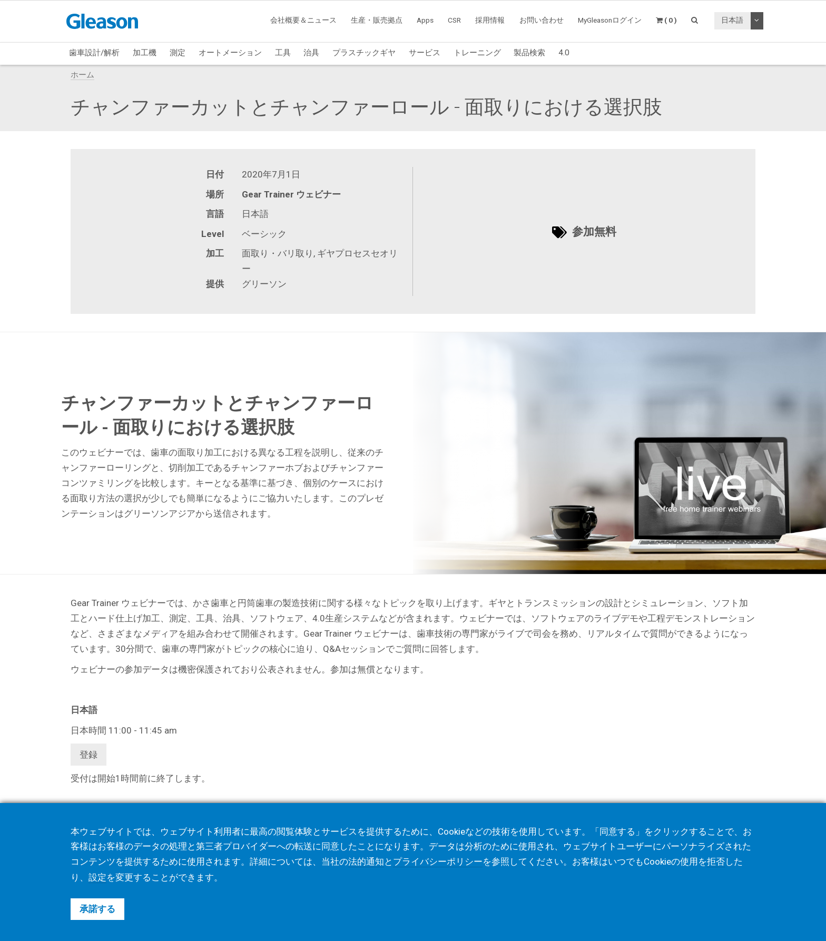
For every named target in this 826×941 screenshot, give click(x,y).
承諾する (97, 909)
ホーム (82, 75)
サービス (424, 52)
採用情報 (490, 20)
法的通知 (366, 862)
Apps (425, 20)
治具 (311, 52)
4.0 (563, 52)
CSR (454, 20)
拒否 (716, 862)
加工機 (144, 52)
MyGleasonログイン (610, 20)
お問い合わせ (541, 20)
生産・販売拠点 (376, 20)
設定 (97, 877)
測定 (177, 52)
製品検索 (529, 52)
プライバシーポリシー (438, 862)
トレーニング (477, 52)
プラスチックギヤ (364, 52)
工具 (283, 52)
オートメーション (230, 52)
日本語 (732, 20)
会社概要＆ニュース (303, 20)
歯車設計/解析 (94, 52)
